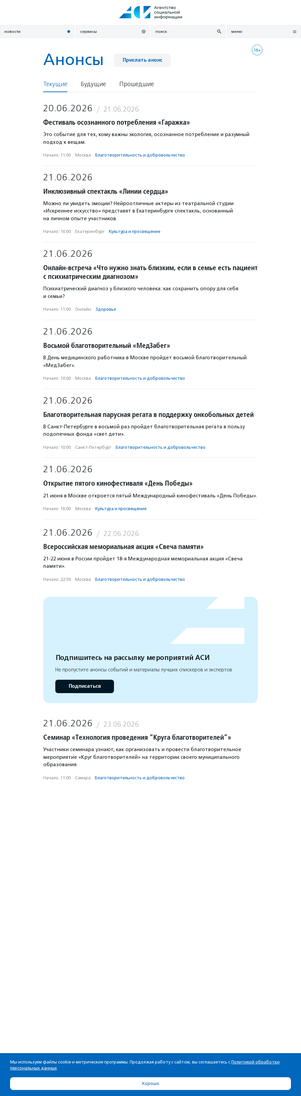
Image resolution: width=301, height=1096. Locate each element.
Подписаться (84, 686)
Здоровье (106, 309)
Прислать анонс (142, 60)
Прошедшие (136, 84)
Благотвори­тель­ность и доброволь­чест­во (140, 155)
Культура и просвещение (134, 231)
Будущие (93, 84)
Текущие (55, 84)
